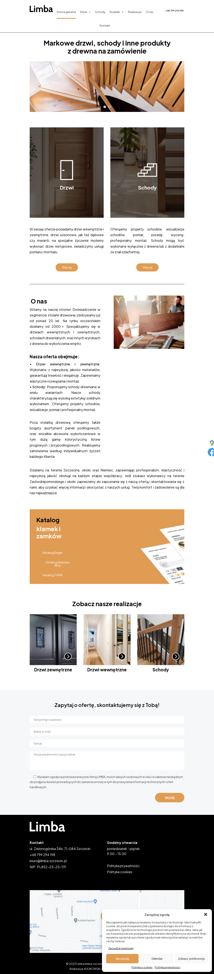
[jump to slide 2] (109, 107)
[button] (206, 914)
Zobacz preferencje (191, 958)
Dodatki (117, 12)
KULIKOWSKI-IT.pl (95, 968)
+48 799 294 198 (174, 10)
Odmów (157, 958)
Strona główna (66, 12)
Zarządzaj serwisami (121, 948)
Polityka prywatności (167, 967)
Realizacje (134, 12)
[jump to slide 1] (104, 107)
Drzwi (85, 12)
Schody (100, 12)
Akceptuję (122, 958)
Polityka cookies (142, 967)
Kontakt (105, 25)
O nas (149, 12)
